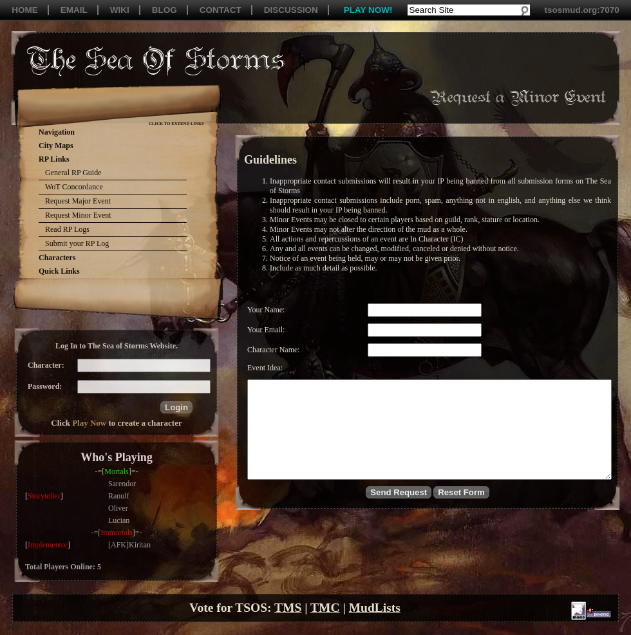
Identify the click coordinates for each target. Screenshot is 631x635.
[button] (176, 407)
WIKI (119, 10)
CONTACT (220, 10)
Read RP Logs (67, 229)
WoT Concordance (74, 186)
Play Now (89, 423)
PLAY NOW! (368, 10)
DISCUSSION (291, 10)
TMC (325, 607)
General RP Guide (73, 172)
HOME (25, 10)
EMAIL (74, 10)
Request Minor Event (78, 215)
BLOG (164, 10)
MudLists (374, 607)
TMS (287, 607)
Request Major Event (78, 200)
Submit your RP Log (77, 243)
